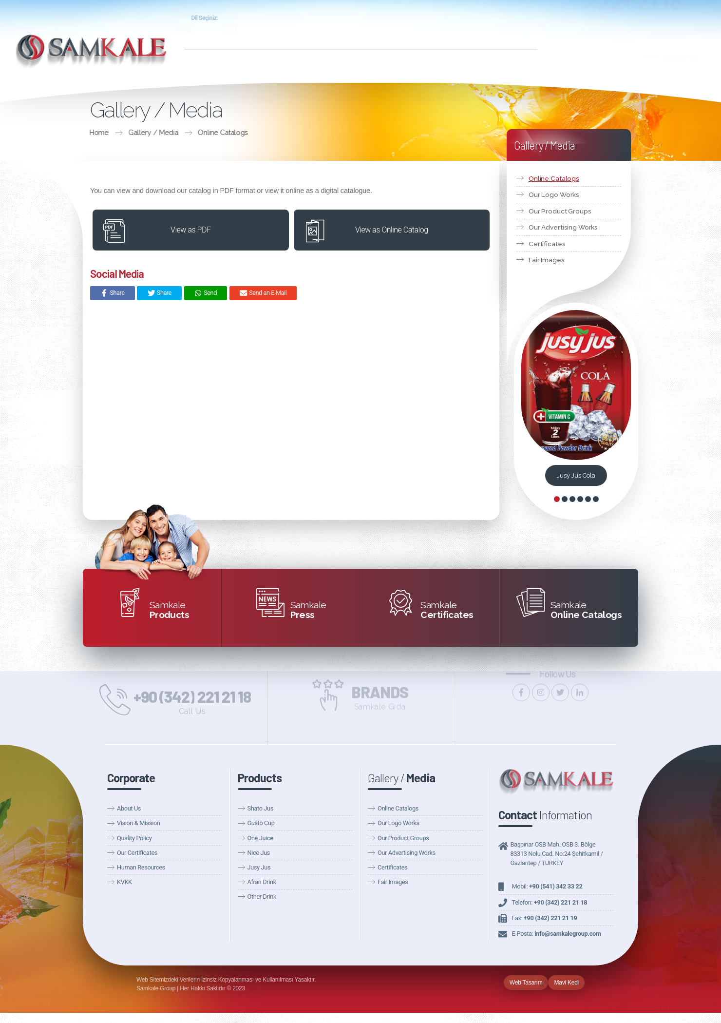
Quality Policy (134, 838)
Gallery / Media (85, 132)
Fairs (519, 30)
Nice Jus (258, 852)
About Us (129, 808)
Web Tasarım (526, 982)
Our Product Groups (560, 211)
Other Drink (262, 896)
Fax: (544, 918)
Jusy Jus (259, 867)
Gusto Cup (261, 823)
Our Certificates (137, 852)
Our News (430, 30)
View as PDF (190, 229)
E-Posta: (556, 933)
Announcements (479, 30)
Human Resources (141, 867)
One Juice (260, 838)
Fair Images (547, 260)
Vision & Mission (138, 823)
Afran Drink (261, 882)
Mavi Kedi (566, 982)
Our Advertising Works (563, 227)
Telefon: (550, 902)
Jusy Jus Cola (576, 475)
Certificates (547, 244)
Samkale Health (498, 19)
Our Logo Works (554, 194)
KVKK (124, 882)
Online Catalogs (155, 132)
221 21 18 (640, 23)
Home (31, 132)
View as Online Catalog (391, 229)
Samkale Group (433, 19)
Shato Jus (260, 808)
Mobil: (547, 886)
